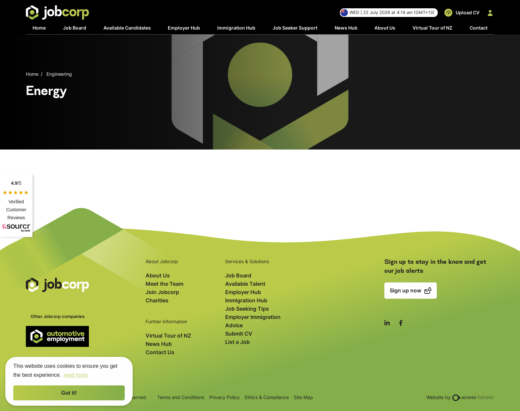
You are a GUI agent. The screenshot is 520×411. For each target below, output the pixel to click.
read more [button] (76, 375)
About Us (384, 28)
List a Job (237, 342)
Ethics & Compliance (267, 397)
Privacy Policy (224, 397)
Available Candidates (127, 28)
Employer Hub (184, 28)
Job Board (74, 28)
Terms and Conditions (180, 397)
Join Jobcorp (162, 292)
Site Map (303, 397)
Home (39, 28)
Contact (478, 28)
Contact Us (160, 352)
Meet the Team (164, 283)
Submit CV (238, 333)
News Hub (346, 28)
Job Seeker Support (295, 28)
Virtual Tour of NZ (432, 28)
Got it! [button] (69, 393)
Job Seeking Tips (247, 308)
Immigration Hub (236, 28)
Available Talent (245, 283)
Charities (157, 300)
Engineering (59, 74)
